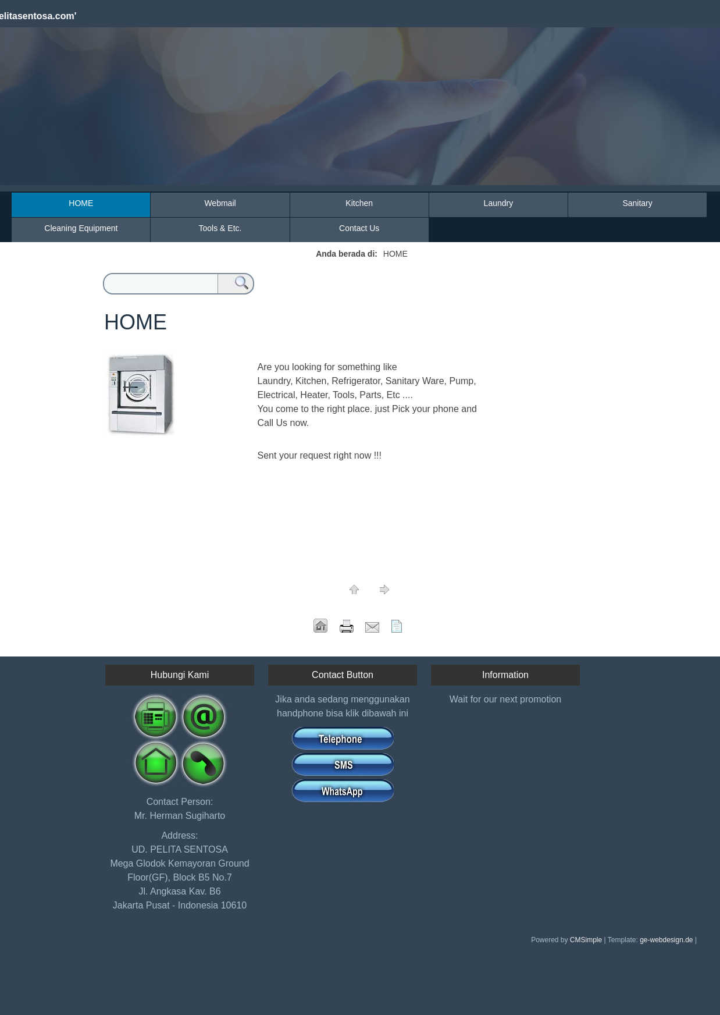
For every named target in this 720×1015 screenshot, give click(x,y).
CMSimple (586, 940)
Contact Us (359, 228)
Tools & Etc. (220, 228)
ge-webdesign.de (666, 940)
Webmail (220, 203)
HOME (81, 203)
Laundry (499, 203)
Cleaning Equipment (80, 228)
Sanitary (637, 203)
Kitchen (359, 203)
